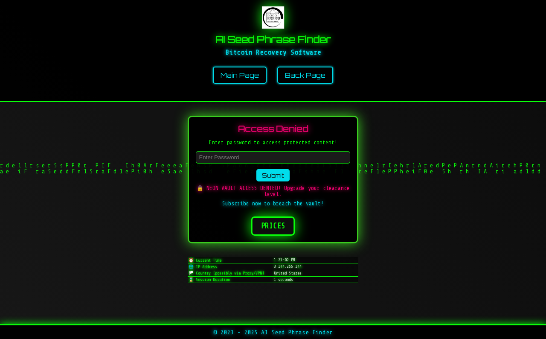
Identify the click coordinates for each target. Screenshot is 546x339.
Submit (273, 175)
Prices (273, 226)
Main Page (240, 75)
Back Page (305, 75)
